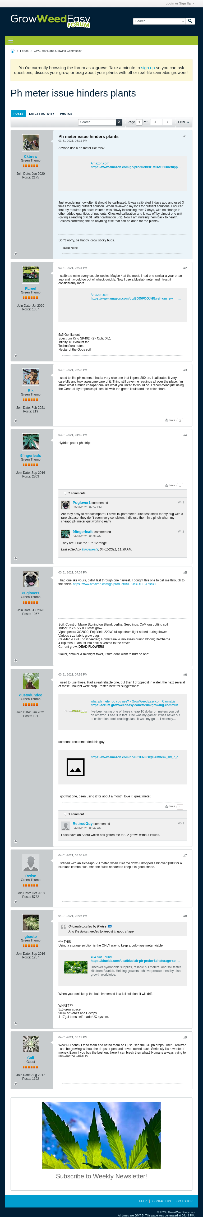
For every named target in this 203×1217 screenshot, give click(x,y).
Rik (31, 390)
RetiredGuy (83, 823)
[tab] (18, 113)
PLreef (30, 288)
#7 (185, 855)
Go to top (184, 1201)
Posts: (26, 177)
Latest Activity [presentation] (41, 113)
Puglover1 (82, 502)
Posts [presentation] (18, 113)
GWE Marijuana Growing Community (57, 50)
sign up (148, 68)
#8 (185, 916)
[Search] (159, 21)
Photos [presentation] (66, 113)
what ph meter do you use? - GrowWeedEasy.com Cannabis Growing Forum (144, 701)
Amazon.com (100, 163)
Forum (24, 50)
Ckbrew (31, 156)
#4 (185, 435)
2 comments (76, 493)
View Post (110, 926)
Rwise (30, 876)
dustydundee (30, 695)
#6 (185, 675)
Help (143, 1201)
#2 (185, 268)
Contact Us (161, 1201)
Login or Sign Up (180, 3)
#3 (185, 370)
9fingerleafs (30, 455)
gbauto (31, 936)
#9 (185, 1037)
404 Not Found (101, 957)
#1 (185, 136)
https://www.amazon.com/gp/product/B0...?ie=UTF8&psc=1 (114, 584)
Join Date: (24, 174)
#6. (181, 823)
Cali (30, 1058)
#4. (181, 502)
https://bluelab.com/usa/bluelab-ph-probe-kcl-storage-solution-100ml (142, 961)
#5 (185, 573)
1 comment (76, 814)
